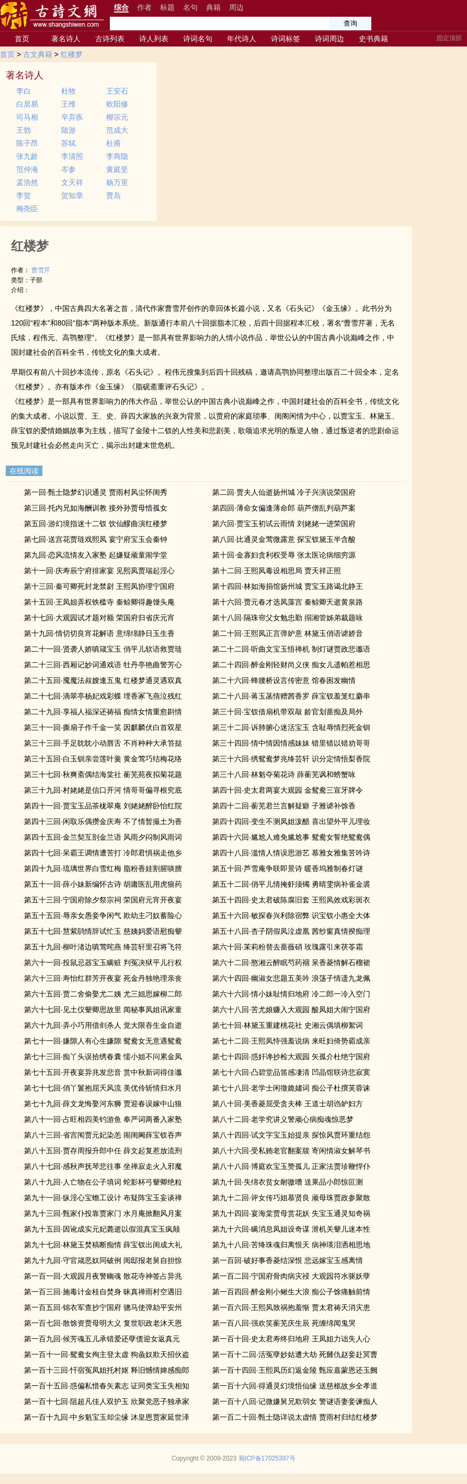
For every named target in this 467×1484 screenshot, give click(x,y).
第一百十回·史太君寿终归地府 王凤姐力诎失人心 (291, 1339)
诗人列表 (153, 38)
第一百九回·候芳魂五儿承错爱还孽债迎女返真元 (102, 1339)
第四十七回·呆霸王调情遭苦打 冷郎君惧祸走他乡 (103, 853)
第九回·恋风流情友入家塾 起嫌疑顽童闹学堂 (95, 555)
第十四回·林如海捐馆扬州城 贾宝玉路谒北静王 (287, 586)
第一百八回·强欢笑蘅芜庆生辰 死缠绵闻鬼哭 (284, 1323)
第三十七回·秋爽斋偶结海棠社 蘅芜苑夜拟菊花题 (103, 774)
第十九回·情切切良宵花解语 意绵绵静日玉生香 (99, 633)
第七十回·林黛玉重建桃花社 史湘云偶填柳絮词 (287, 1025)
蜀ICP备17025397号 (266, 1458)
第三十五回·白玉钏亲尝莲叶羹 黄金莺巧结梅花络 (103, 759)
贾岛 (113, 195)
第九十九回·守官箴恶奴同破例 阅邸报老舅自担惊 (103, 1260)
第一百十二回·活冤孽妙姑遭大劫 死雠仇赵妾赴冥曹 (295, 1354)
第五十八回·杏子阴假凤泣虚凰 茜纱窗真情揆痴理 (291, 931)
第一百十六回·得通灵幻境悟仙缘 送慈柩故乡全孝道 (295, 1386)
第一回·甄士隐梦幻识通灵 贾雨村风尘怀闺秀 (95, 492)
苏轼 (68, 143)
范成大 (117, 130)
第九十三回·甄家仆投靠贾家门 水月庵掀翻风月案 (103, 1213)
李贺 (23, 195)
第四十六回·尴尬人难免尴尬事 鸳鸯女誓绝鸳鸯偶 (291, 837)
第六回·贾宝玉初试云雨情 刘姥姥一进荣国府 (284, 523)
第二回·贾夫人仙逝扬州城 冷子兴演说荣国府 (284, 492)
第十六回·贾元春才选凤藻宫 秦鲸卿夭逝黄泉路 (287, 602)
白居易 (27, 104)
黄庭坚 (117, 169)
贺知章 (72, 195)
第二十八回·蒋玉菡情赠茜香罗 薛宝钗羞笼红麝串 (291, 696)
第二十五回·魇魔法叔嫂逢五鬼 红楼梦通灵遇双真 (103, 680)
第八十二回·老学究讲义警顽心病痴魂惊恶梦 (283, 1119)
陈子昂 (27, 143)
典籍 (213, 7)
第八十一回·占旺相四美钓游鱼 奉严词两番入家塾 (103, 1119)
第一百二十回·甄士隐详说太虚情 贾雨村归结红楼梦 (295, 1417)
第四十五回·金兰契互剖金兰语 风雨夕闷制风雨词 (103, 837)
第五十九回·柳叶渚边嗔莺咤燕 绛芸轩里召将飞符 (103, 947)
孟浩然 (27, 182)
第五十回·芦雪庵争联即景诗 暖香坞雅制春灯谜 (287, 868)
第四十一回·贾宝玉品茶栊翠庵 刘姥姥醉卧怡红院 (103, 806)
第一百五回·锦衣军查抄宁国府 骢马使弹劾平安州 (103, 1307)
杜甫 (113, 143)
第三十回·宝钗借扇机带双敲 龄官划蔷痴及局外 (287, 712)
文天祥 (72, 182)
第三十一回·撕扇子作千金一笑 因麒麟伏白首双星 (103, 727)
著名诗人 (66, 38)
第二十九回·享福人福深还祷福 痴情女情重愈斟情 (103, 712)
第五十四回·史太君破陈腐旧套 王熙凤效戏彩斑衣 (291, 900)
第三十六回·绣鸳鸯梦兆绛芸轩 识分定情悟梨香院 (291, 759)
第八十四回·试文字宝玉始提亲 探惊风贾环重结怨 (291, 1135)
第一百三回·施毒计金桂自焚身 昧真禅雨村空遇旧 (103, 1292)
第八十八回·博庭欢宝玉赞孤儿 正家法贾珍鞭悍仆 (291, 1166)
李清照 (72, 156)
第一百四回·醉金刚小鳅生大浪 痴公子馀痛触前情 (291, 1292)
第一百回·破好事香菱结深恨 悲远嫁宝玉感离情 (287, 1260)
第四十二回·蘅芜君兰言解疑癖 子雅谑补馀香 (284, 806)
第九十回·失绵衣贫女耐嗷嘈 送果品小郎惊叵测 (287, 1182)
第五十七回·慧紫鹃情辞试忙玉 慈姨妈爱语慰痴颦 (103, 931)
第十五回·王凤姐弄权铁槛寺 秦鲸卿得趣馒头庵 (99, 602)
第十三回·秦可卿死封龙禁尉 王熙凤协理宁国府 (99, 586)
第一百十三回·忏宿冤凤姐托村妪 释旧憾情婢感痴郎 (106, 1370)
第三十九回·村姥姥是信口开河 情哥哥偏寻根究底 (103, 790)
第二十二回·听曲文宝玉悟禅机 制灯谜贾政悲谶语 (291, 649)
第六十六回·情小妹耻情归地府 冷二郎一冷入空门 (291, 994)
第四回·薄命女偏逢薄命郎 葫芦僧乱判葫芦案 (284, 508)
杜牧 (68, 91)
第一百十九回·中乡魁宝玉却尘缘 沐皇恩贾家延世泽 (106, 1417)
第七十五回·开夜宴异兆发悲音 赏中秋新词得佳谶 (103, 1072)
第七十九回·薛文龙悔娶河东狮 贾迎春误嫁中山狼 (103, 1103)
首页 (22, 38)
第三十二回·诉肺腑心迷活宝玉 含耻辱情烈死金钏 (291, 727)
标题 (167, 7)
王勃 (23, 130)
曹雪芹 (40, 270)
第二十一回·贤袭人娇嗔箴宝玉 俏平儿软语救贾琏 (103, 649)
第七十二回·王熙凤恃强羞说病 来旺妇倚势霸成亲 (291, 1041)
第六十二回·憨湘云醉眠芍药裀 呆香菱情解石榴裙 (291, 962)
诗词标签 (285, 38)
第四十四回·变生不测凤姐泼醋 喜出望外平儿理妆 (291, 821)
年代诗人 (241, 38)
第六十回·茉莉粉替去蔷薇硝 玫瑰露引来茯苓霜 (287, 947)
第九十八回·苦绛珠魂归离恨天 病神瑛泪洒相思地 (291, 1244)
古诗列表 (109, 38)
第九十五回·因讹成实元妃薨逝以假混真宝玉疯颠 (102, 1229)
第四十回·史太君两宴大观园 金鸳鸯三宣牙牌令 (287, 790)
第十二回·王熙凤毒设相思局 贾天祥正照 (276, 570)
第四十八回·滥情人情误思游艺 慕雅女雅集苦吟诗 (291, 853)
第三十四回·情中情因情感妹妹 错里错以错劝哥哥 (291, 743)
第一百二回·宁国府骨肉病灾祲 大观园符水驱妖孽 (291, 1276)
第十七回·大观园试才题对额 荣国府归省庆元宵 (99, 617)
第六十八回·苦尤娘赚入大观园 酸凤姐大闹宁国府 (291, 1009)
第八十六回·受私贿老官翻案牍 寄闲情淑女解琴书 (291, 1150)
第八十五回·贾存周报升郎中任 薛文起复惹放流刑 (103, 1150)
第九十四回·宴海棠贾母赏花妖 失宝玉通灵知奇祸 (291, 1213)
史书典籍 (373, 38)
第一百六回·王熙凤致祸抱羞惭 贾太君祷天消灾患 (291, 1307)
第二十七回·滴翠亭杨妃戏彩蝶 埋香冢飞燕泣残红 (103, 696)
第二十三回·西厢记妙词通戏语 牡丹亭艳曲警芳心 (103, 664)
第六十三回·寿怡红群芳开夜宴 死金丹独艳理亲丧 (103, 978)
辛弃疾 (72, 117)
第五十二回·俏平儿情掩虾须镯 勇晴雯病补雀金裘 (291, 884)
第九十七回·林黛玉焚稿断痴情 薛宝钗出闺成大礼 (103, 1244)
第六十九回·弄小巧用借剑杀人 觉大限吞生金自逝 (103, 1025)
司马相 (27, 117)
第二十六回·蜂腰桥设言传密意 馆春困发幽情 (284, 680)
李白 (23, 91)
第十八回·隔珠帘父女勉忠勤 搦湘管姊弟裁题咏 (287, 617)
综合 (121, 7)
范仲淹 (27, 169)
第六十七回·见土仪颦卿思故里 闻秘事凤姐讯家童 (103, 1009)
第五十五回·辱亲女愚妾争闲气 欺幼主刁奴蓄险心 (103, 915)
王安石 (117, 91)
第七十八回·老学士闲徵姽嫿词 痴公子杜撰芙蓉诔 (291, 1088)
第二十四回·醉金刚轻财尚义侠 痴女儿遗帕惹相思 (291, 664)
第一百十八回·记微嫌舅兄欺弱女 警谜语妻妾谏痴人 (295, 1401)
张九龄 (27, 156)
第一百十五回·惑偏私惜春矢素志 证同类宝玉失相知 (106, 1386)
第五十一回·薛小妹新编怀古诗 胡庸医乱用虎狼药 (103, 884)
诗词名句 (197, 38)
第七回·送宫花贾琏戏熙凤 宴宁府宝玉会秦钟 (95, 539)
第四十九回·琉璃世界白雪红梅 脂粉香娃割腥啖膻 (103, 868)
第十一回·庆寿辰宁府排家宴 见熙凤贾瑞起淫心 (99, 570)
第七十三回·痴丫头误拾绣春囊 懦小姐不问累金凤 (103, 1056)
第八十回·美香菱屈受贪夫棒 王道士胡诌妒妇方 (287, 1103)
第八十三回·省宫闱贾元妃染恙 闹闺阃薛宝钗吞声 (103, 1135)
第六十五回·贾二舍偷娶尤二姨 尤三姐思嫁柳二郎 (103, 994)
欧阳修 (117, 104)
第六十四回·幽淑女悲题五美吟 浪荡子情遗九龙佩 (291, 978)
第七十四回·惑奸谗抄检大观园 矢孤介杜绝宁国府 (291, 1056)
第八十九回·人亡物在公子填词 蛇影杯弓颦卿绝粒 (103, 1182)
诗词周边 (329, 38)
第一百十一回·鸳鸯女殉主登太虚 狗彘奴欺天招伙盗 (106, 1354)
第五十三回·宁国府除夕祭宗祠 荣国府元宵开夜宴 (103, 900)
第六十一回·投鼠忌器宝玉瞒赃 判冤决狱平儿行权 (103, 962)
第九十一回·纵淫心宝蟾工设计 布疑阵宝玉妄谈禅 (103, 1197)
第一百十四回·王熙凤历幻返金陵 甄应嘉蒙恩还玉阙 (295, 1370)
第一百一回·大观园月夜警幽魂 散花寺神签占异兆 (103, 1276)
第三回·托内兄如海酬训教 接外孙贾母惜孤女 (95, 508)
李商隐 (117, 156)
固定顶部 (449, 38)
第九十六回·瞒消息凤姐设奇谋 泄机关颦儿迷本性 (291, 1229)
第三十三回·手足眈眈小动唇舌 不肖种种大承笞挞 (103, 743)
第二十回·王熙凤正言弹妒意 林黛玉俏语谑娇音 (287, 633)
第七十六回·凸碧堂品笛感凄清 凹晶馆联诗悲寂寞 (291, 1072)
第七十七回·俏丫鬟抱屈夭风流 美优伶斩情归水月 (103, 1088)
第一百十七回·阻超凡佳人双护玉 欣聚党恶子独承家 (106, 1401)
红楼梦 (72, 54)
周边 (236, 7)
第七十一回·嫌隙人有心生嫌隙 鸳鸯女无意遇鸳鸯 (103, 1041)
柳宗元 (117, 117)
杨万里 (117, 182)
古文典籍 (37, 54)
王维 (68, 104)
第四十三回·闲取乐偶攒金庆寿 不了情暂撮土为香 (103, 821)
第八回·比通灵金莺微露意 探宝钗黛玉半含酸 (284, 539)
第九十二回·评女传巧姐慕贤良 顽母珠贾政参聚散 (291, 1197)
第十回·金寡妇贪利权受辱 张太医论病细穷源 (284, 555)
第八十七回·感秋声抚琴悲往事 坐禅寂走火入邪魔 (103, 1166)
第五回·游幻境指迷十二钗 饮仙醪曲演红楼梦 (95, 523)
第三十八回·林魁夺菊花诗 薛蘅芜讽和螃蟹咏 (284, 774)
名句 (190, 7)
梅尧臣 (27, 208)
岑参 (68, 169)
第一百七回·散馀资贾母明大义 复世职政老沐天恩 (103, 1323)
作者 (144, 7)
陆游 (68, 130)
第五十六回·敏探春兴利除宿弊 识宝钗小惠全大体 (291, 915)
